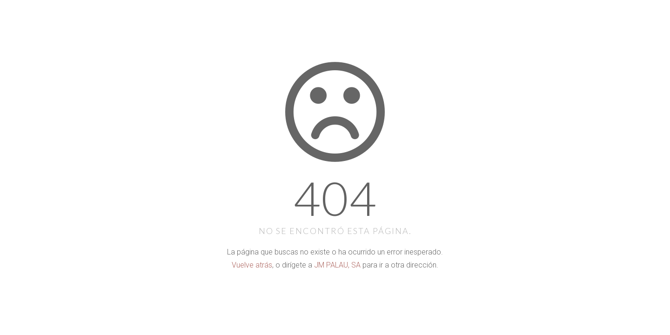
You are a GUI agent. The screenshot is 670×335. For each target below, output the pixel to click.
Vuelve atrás (252, 265)
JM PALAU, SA (337, 265)
